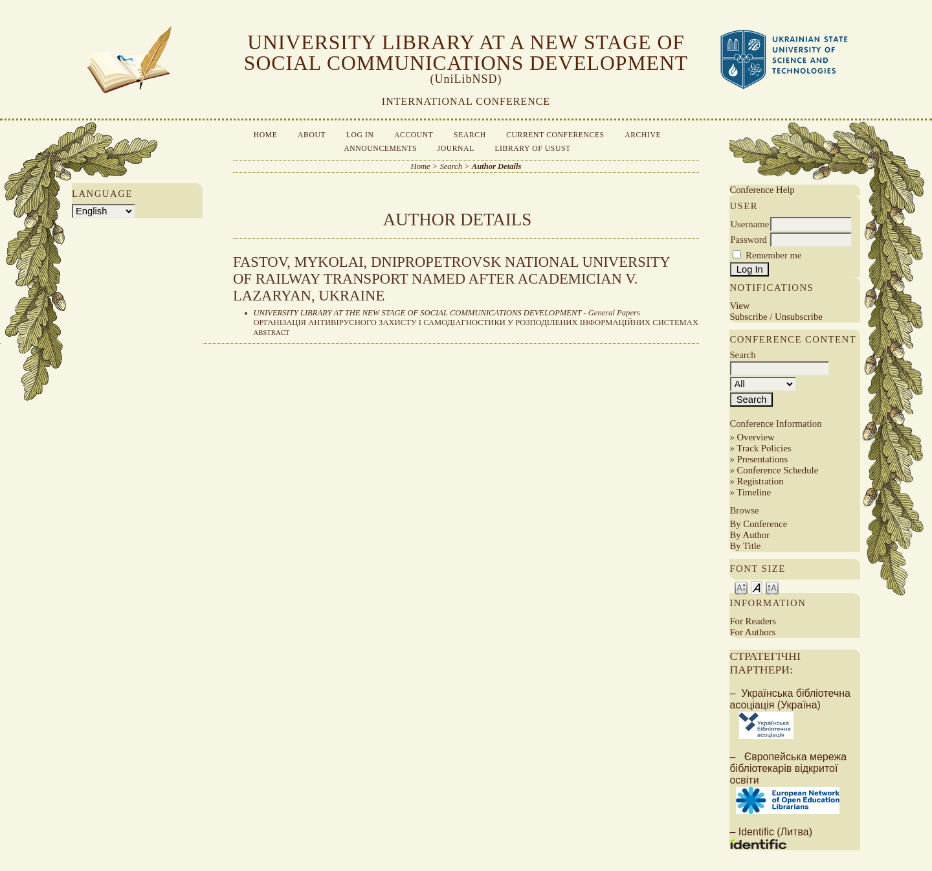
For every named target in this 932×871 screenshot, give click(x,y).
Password (748, 239)
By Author (749, 535)
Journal (456, 148)
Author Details (497, 166)
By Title (744, 546)
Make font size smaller (741, 587)
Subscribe (748, 316)
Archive (643, 135)
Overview (755, 437)
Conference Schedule (777, 470)
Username (749, 224)
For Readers (752, 621)
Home (266, 135)
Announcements (380, 148)
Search (470, 135)
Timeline (754, 492)
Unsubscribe (799, 316)
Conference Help (761, 190)
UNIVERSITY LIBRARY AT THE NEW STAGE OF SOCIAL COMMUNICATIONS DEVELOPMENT (418, 312)
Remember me (773, 255)
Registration (760, 481)
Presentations (762, 459)
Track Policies (764, 448)
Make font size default (756, 587)
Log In (360, 135)
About (312, 135)
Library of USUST (532, 148)
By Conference (758, 524)
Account (414, 135)
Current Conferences (555, 135)
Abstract (272, 332)
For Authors (752, 632)
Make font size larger (772, 587)
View (739, 305)
